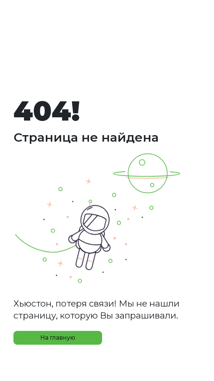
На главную (57, 337)
